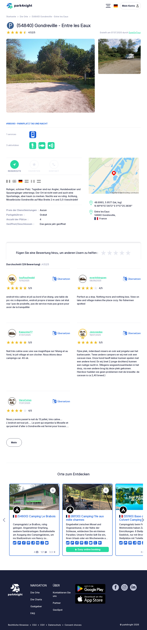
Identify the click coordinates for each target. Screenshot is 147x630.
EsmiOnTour (135, 32)
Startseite (11, 16)
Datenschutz (54, 625)
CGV (42, 625)
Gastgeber (36, 606)
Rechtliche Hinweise (18, 625)
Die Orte (24, 16)
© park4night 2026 (129, 624)
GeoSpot (57, 609)
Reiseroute (14, 166)
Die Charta (36, 599)
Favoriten (34, 166)
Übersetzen (61, 279)
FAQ (32, 613)
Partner (57, 602)
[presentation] (4, 520)
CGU (34, 625)
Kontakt (54, 166)
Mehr (14, 442)
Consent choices (73, 625)
